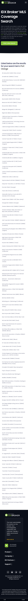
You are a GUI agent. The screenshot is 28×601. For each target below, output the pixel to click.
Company (8, 556)
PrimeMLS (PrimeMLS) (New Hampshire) (12, 367)
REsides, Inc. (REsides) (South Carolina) (12, 396)
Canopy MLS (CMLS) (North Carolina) (11, 130)
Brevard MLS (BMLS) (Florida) (9, 106)
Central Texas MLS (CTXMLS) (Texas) (11, 139)
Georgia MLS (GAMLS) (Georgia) (10, 203)
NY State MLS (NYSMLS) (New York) (11, 343)
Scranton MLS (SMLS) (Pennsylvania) (11, 421)
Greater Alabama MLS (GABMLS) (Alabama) (13, 206)
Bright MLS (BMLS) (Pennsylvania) (10, 113)
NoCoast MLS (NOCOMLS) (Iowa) (10, 320)
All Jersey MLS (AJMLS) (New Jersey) (11, 73)
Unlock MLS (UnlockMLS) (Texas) (10, 481)
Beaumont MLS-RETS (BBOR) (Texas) (11, 102)
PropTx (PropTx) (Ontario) (9, 370)
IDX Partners (9, 560)
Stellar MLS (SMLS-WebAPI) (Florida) (11, 457)
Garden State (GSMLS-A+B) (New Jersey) (13, 199)
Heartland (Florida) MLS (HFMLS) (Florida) (12, 234)
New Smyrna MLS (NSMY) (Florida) (11, 313)
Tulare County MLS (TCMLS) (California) (12, 478)
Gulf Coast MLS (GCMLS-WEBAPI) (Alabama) (13, 220)
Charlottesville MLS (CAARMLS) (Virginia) (12, 158)
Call (5, 599)
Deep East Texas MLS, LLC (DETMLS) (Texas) (13, 184)
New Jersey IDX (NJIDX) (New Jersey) (11, 310)
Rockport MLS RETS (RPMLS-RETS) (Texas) (13, 400)
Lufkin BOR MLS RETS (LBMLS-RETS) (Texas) (13, 270)
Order (23, 599)
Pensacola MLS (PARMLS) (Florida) (11, 358)
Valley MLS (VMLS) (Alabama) (9, 485)
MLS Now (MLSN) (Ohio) (8, 298)
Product (8, 552)
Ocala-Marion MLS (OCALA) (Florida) (11, 346)
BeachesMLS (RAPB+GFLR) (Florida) (11, 99)
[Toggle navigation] (26, 2)
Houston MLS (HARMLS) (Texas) (10, 242)
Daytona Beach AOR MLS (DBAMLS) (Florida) (13, 180)
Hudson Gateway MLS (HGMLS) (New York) (13, 246)
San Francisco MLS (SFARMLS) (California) (13, 408)
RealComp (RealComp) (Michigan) (11, 374)
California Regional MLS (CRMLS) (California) (13, 126)
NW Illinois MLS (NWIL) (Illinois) (9, 339)
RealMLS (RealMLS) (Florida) (9, 377)
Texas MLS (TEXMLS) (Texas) (9, 467)
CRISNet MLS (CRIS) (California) (10, 177)
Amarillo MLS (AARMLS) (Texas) (10, 76)
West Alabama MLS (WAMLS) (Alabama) (12, 493)
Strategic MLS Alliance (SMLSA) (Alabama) (13, 460)
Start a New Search (9, 43)
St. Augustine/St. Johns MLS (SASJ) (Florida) (13, 453)
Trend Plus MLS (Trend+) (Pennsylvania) (12, 474)
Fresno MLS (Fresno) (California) (10, 191)
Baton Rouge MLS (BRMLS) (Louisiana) (12, 85)
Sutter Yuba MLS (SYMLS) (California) (11, 464)
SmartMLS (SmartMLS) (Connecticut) (12, 424)
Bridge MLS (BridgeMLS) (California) (11, 109)
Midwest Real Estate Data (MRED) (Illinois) (13, 294)
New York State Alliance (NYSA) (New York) (13, 317)
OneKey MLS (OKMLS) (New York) (10, 350)
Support (8, 564)
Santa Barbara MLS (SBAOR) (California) (12, 417)
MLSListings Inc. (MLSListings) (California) (12, 301)
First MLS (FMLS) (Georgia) (9, 187)
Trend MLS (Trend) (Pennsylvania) (11, 471)
